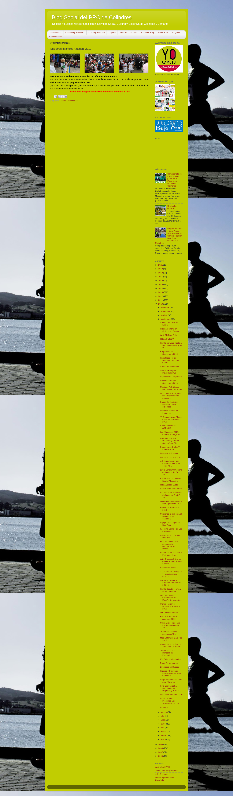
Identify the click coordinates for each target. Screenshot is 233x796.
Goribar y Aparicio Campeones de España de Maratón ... (171, 597)
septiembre (166, 319)
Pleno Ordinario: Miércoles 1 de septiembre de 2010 (170, 700)
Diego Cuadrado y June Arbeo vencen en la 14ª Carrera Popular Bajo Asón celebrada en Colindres (168, 235)
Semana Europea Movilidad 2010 (168, 371)
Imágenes (176, 32)
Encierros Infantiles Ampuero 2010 (168, 617)
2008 (160, 748)
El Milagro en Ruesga (169, 667)
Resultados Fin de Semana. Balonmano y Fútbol (170, 360)
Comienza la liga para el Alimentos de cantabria (171, 516)
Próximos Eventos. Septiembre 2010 (169, 382)
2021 (160, 265)
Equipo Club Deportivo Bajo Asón (170, 524)
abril (163, 728)
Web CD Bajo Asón (168, 335)
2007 (160, 752)
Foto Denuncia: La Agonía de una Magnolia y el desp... (170, 688)
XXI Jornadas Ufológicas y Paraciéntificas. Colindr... (171, 573)
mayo (163, 724)
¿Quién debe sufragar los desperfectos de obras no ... (170, 463)
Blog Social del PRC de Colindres (92, 17)
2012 (160, 296)
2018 (160, 273)
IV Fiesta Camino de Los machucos (171, 530)
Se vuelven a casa (168, 568)
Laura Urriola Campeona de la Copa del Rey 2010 (171, 472)
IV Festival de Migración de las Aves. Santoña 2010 (171, 495)
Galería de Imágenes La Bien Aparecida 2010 (171, 502)
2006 (160, 756)
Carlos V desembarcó (170, 367)
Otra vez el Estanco (169, 613)
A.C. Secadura (161, 774)
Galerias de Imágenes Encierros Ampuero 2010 (170, 625)
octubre (164, 315)
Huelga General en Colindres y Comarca (170, 330)
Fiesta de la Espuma (169, 453)
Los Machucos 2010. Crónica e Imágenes (170, 433)
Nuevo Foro (163, 32)
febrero (164, 735)
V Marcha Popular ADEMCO (168, 427)
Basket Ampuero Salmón (171, 489)
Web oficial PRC (162, 767)
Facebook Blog (147, 32)
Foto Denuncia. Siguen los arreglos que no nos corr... (170, 395)
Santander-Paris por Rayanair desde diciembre (169, 404)
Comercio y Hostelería (75, 32)
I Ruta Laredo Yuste (169, 485)
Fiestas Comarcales (69, 101)
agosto (164, 712)
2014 (160, 288)
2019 (160, 269)
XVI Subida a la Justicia (170, 659)
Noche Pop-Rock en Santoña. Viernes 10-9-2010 (170, 582)
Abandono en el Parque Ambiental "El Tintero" (171, 645)
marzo (164, 731)
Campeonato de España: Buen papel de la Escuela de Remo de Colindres (174, 180)
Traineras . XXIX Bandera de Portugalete (167, 652)
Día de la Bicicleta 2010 (170, 457)
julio (163, 716)
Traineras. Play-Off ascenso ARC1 (168, 633)
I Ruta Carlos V (167, 339)
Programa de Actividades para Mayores (171, 680)
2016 (160, 280)
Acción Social (55, 32)
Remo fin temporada (169, 663)
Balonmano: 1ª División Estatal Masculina (170, 479)
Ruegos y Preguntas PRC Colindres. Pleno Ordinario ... (171, 673)
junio (163, 720)
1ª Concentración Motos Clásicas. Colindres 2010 (171, 419)
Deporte (112, 32)
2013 (160, 292)
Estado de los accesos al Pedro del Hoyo (171, 553)
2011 (160, 300)
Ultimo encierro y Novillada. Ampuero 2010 (170, 606)
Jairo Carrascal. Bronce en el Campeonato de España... (171, 561)
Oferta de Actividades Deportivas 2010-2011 (171, 388)
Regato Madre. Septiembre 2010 (169, 352)
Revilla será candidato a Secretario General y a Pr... (171, 345)
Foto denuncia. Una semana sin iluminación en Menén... (169, 545)
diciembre (165, 307)
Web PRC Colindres (128, 32)
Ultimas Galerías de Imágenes (169, 412)
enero (163, 739)
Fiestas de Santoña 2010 (171, 695)
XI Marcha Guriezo (172, 207)
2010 (160, 304)
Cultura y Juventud (97, 32)
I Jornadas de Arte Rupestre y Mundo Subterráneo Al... (169, 440)
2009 (160, 744)
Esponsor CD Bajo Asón (171, 377)
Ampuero (164, 707)
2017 (160, 277)
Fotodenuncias (55, 37)
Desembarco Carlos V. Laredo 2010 (170, 448)
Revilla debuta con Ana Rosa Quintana (170, 590)
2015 (160, 284)
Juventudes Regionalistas (166, 770)
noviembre (166, 311)
